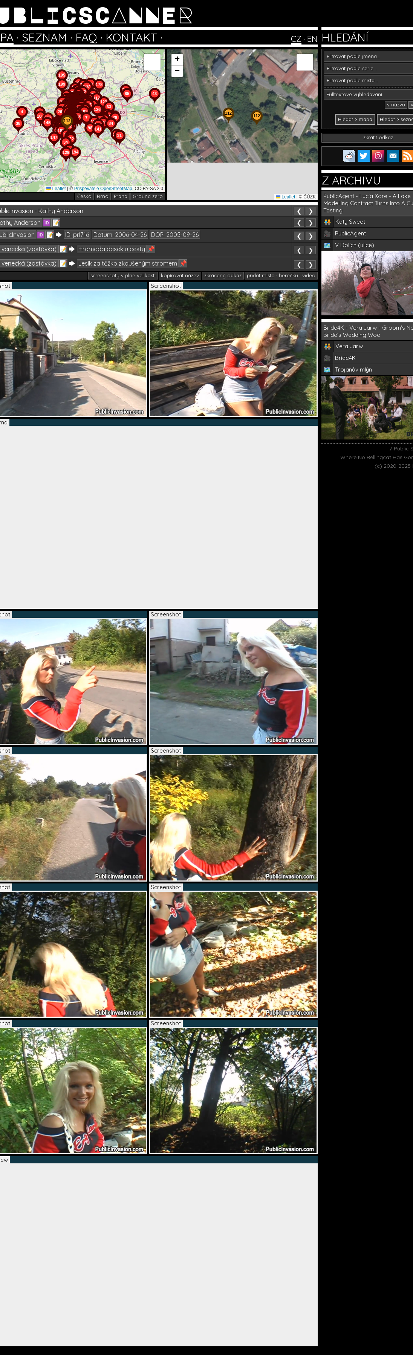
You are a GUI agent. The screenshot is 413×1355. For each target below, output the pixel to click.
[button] (119, 145)
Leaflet (56, 188)
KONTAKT (131, 37)
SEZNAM (44, 37)
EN (312, 39)
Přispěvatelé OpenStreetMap (103, 188)
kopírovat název (180, 275)
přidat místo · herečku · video (281, 275)
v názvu (396, 104)
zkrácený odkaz (223, 275)
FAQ (86, 37)
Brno (103, 196)
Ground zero (148, 196)
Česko (84, 196)
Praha (120, 196)
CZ (296, 39)
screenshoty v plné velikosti (123, 275)
